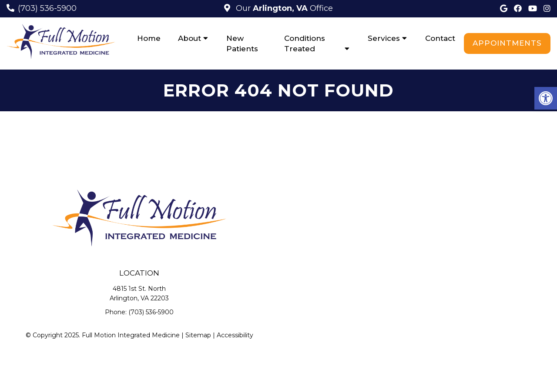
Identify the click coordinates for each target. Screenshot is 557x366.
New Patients (242, 43)
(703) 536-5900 (47, 8)
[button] (545, 98)
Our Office (283, 8)
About (189, 38)
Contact (440, 38)
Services (384, 38)
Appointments (507, 43)
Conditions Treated (304, 43)
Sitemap (198, 335)
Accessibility (235, 335)
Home (149, 38)
